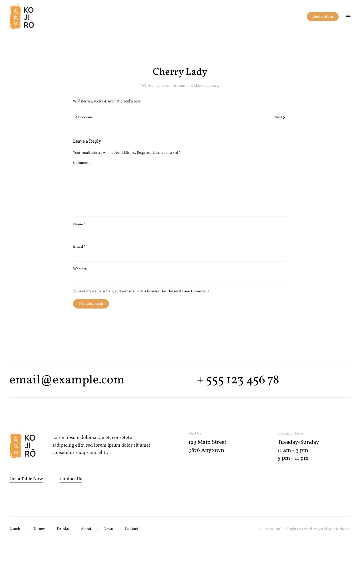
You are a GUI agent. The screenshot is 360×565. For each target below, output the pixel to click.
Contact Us (70, 479)
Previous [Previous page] (84, 117)
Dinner (38, 528)
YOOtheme (341, 529)
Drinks (63, 528)
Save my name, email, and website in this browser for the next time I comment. (141, 291)
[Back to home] (22, 17)
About (86, 528)
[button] (348, 17)
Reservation (322, 16)
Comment (81, 162)
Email (79, 246)
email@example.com (67, 380)
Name (79, 224)
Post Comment (91, 303)
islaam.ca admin (174, 85)
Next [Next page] (279, 117)
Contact (131, 528)
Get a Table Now (26, 479)
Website (80, 269)
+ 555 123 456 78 (238, 380)
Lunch (15, 528)
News (108, 528)
